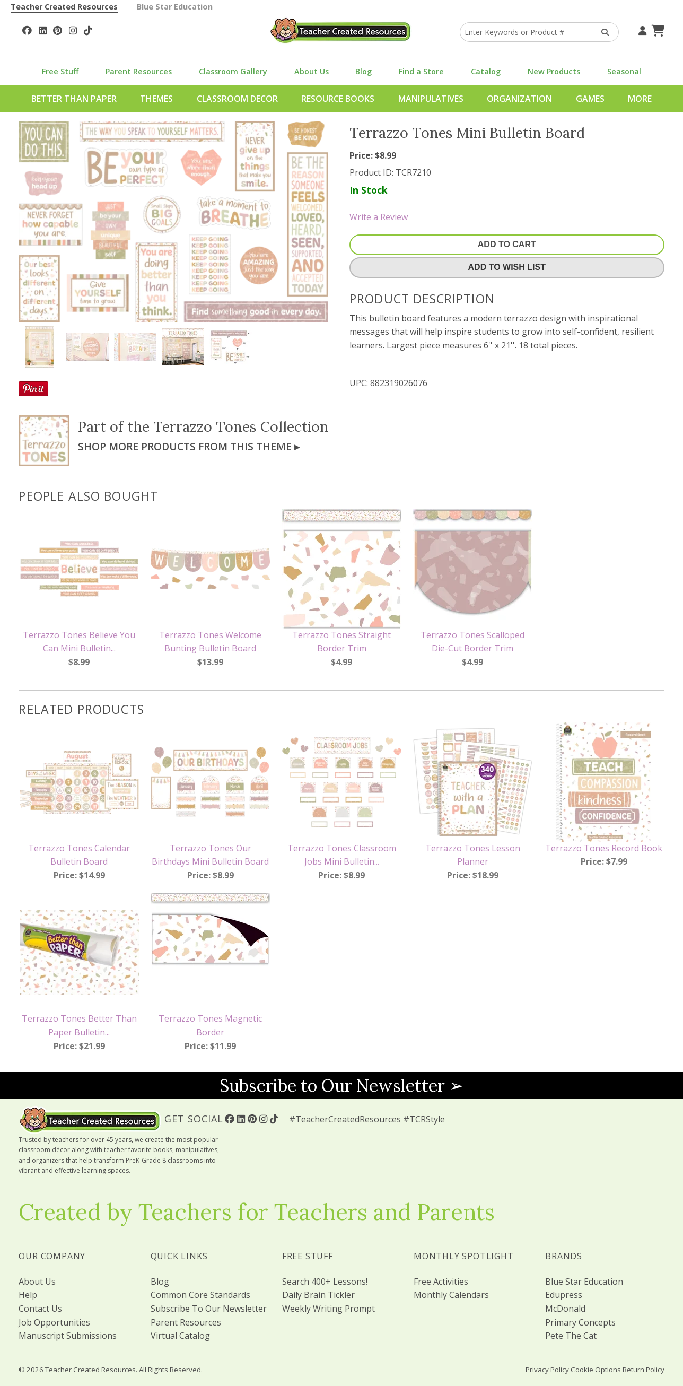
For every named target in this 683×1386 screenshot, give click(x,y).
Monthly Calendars (451, 1295)
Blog (363, 71)
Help (28, 1295)
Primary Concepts (580, 1322)
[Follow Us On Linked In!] (43, 29)
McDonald (565, 1308)
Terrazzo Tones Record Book (603, 848)
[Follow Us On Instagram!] (73, 29)
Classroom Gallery (233, 71)
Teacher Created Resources (64, 7)
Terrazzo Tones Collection (241, 426)
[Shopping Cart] (656, 29)
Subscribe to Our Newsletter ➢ (341, 1085)
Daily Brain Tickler (318, 1295)
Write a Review (378, 217)
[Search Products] (601, 32)
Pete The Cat (571, 1335)
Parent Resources (139, 71)
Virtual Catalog (180, 1335)
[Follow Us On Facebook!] (27, 29)
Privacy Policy (547, 1369)
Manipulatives (430, 98)
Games (590, 98)
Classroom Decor (237, 98)
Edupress (563, 1295)
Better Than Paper (74, 98)
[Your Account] (641, 29)
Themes (156, 98)
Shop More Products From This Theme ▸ (189, 446)
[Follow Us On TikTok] (88, 29)
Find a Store (421, 71)
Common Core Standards (200, 1295)
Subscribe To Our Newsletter (209, 1308)
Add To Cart (507, 244)
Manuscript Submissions (68, 1335)
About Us (311, 71)
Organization (519, 98)
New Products (554, 71)
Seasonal (624, 71)
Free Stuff (60, 71)
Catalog (486, 71)
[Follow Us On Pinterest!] (57, 29)
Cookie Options (596, 1369)
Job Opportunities (54, 1322)
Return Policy (643, 1369)
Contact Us (40, 1308)
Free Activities (441, 1281)
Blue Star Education (175, 7)
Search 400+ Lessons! (324, 1281)
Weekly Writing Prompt (328, 1308)
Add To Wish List (507, 267)
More (640, 98)
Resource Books (337, 98)
